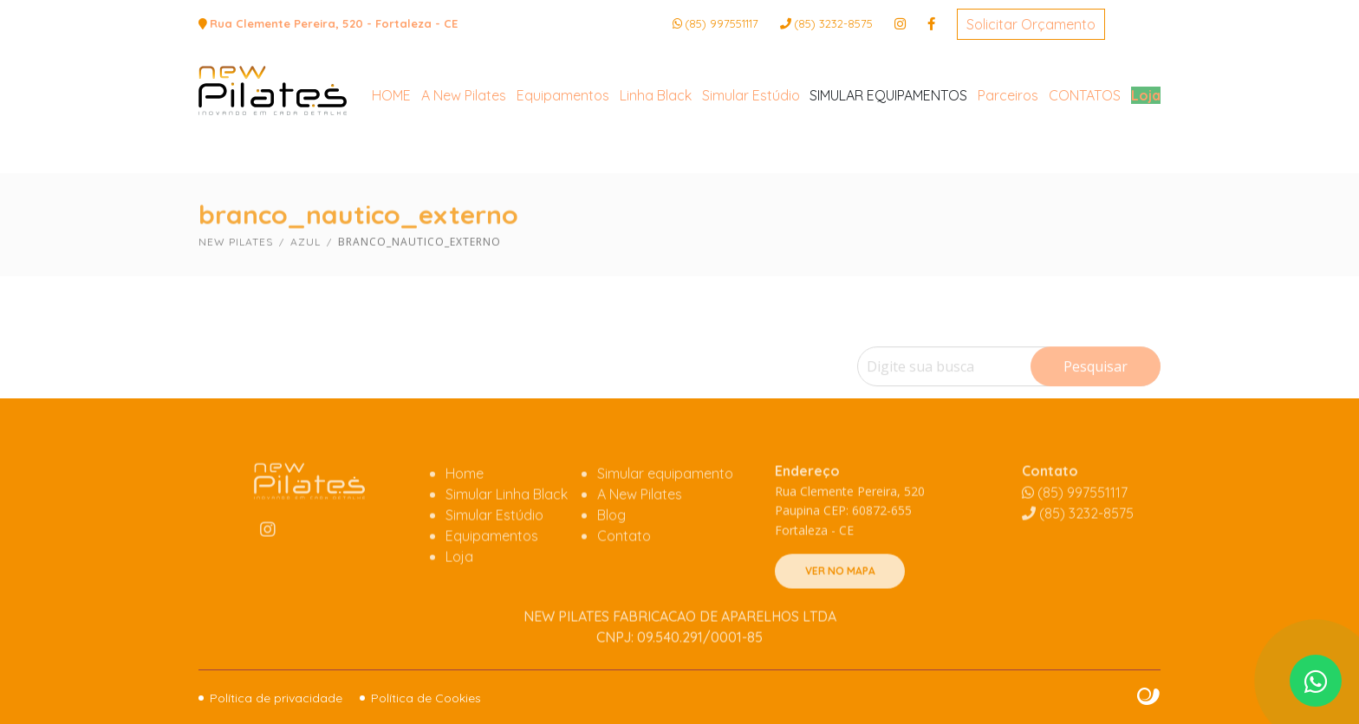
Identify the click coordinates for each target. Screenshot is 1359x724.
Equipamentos (563, 160)
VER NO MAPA (840, 614)
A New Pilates (463, 160)
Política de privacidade (276, 698)
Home (464, 517)
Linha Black (656, 160)
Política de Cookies (426, 698)
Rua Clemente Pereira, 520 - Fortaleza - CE (334, 23)
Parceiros (1008, 160)
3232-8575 (833, 23)
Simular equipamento (665, 517)
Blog (611, 558)
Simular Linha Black (506, 537)
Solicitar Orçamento (1031, 24)
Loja (1146, 160)
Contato (624, 579)
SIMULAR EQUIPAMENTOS (888, 160)
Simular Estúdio (751, 160)
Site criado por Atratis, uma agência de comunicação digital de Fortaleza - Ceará (1149, 697)
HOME (391, 160)
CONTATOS (1085, 160)
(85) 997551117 (721, 23)
